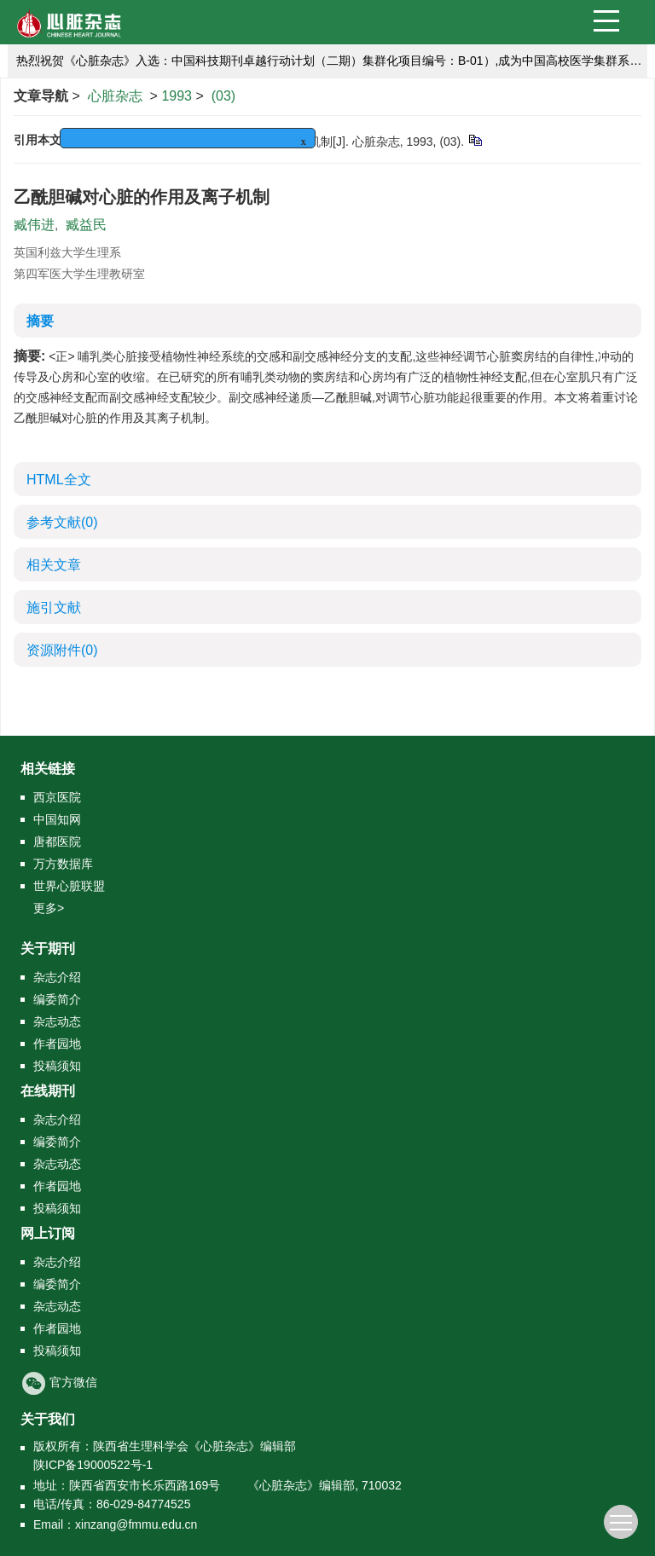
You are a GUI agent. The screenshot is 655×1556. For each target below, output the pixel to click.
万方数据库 (63, 864)
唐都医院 (57, 841)
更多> (48, 908)
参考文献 (62, 522)
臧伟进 (34, 224)
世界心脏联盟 (69, 886)
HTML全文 (58, 479)
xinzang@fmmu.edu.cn (136, 1524)
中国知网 (57, 819)
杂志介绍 (57, 977)
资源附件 (62, 650)
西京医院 (57, 797)
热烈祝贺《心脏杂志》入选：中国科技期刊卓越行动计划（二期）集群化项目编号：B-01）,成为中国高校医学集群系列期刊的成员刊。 (331, 60)
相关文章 (53, 565)
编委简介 (57, 999)
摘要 (40, 321)
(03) (223, 96)
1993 (176, 96)
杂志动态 (57, 1021)
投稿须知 (57, 1066)
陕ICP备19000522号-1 (93, 1465)
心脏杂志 (115, 96)
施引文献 (53, 607)
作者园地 (57, 1043)
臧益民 (86, 224)
